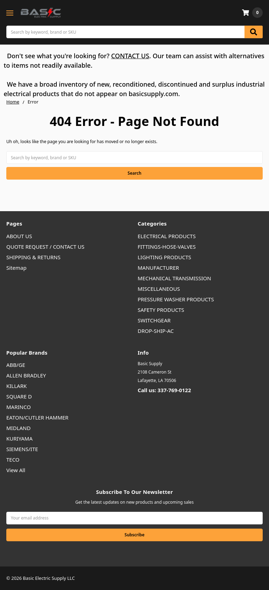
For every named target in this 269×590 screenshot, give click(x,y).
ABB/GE (15, 364)
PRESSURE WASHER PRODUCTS (176, 299)
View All (15, 470)
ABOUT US (19, 236)
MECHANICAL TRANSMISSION (174, 278)
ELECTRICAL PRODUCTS (167, 236)
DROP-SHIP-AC (156, 330)
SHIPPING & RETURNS (33, 257)
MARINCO (18, 406)
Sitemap (16, 267)
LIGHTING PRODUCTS (164, 257)
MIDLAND (18, 427)
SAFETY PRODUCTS (161, 309)
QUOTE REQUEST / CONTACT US (45, 246)
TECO (13, 459)
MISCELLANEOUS (159, 288)
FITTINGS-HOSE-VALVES (167, 246)
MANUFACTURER (158, 267)
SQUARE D (19, 396)
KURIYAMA (19, 438)
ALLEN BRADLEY (26, 375)
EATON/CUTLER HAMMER (37, 417)
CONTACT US (130, 56)
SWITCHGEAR (154, 320)
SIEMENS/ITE (22, 448)
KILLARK (16, 385)
